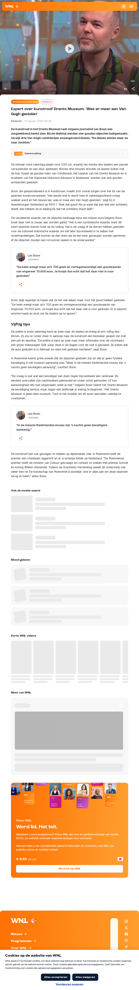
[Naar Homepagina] (12, 6)
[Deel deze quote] (21, 284)
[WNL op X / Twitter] (126, 928)
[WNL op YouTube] (126, 940)
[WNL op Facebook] (126, 934)
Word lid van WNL (69, 869)
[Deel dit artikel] (133, 89)
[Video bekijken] (69, 48)
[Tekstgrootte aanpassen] (125, 89)
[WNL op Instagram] (126, 921)
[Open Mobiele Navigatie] (131, 6)
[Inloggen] (123, 6)
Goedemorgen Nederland (25, 102)
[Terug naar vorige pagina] (6, 89)
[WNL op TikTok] (126, 947)
